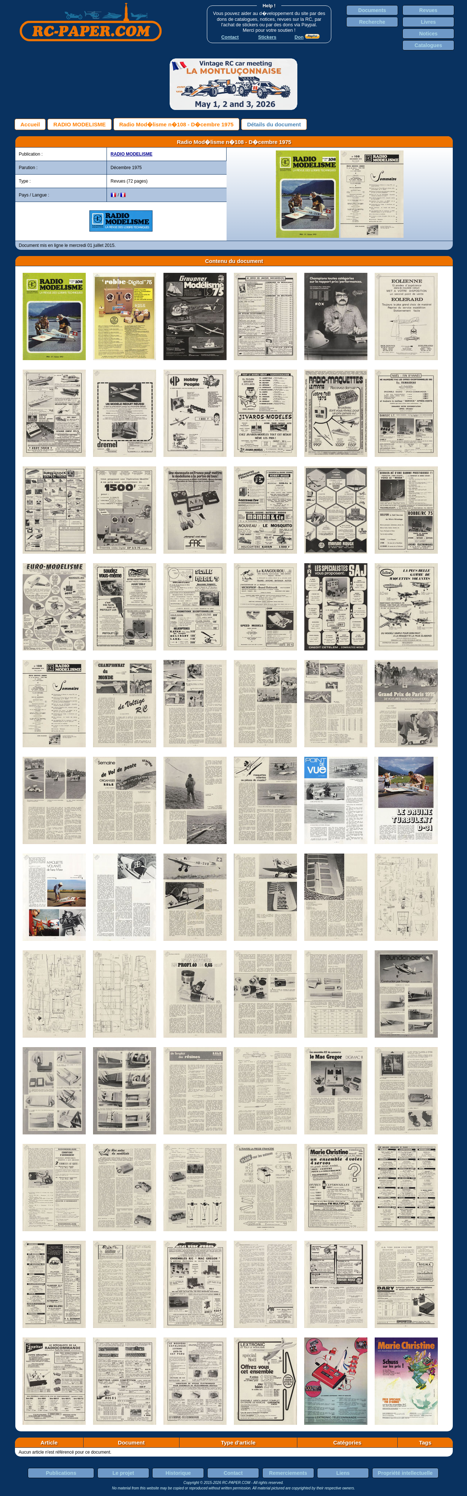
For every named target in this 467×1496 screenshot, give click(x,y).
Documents (372, 10)
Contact (233, 1473)
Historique (178, 1473)
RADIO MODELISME (79, 124)
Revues (428, 10)
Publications (61, 1473)
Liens (343, 1473)
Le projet (123, 1473)
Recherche (372, 22)
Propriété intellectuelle (405, 1473)
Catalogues (428, 45)
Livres (428, 22)
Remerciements (288, 1473)
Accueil (30, 124)
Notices (428, 34)
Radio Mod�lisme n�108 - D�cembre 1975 (176, 124)
